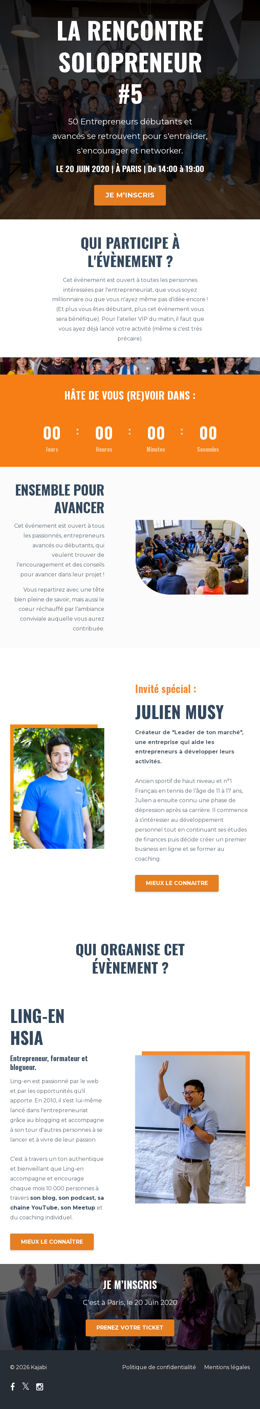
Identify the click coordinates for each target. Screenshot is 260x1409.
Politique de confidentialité (159, 1367)
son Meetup (78, 1207)
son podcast (76, 1198)
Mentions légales (227, 1367)
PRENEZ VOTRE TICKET (130, 1327)
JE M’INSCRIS (130, 195)
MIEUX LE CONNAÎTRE (52, 1242)
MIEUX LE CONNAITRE (177, 883)
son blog (43, 1198)
